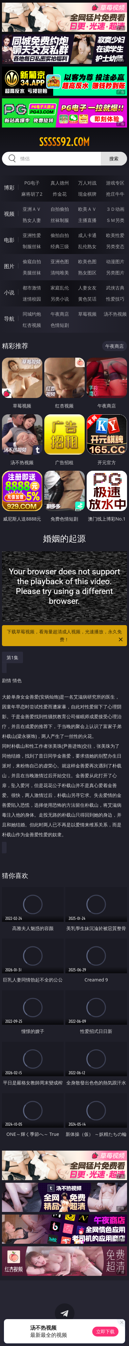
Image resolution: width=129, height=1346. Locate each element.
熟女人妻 (32, 220)
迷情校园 (32, 299)
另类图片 (115, 272)
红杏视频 (32, 325)
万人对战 (87, 183)
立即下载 (105, 1331)
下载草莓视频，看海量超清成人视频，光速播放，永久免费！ (65, 635)
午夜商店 (60, 314)
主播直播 (87, 220)
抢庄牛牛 (115, 194)
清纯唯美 (60, 272)
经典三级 (60, 246)
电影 (9, 240)
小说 (9, 292)
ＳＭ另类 (115, 220)
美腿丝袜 (32, 272)
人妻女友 (87, 288)
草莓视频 (87, 314)
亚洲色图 (60, 261)
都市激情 (32, 288)
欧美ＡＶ (87, 209)
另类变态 (115, 246)
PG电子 (32, 183)
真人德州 (60, 183)
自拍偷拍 (60, 209)
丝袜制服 (60, 220)
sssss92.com (64, 141)
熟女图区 (87, 272)
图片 (9, 266)
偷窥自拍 (32, 261)
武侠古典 (115, 288)
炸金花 (60, 194)
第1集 (12, 657)
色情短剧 (60, 325)
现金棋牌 (87, 194)
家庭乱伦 (60, 288)
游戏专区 (115, 183)
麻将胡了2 (31, 194)
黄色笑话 (87, 299)
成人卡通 (87, 235)
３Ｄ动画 (115, 209)
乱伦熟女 (87, 246)
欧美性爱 (115, 235)
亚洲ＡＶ (32, 209)
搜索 (113, 158)
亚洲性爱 (32, 235)
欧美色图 (87, 261)
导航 (9, 318)
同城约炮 (32, 314)
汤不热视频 (115, 314)
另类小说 (60, 299)
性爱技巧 (115, 299)
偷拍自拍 (60, 235)
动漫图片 (115, 261)
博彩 (9, 187)
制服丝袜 (32, 246)
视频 (9, 213)
